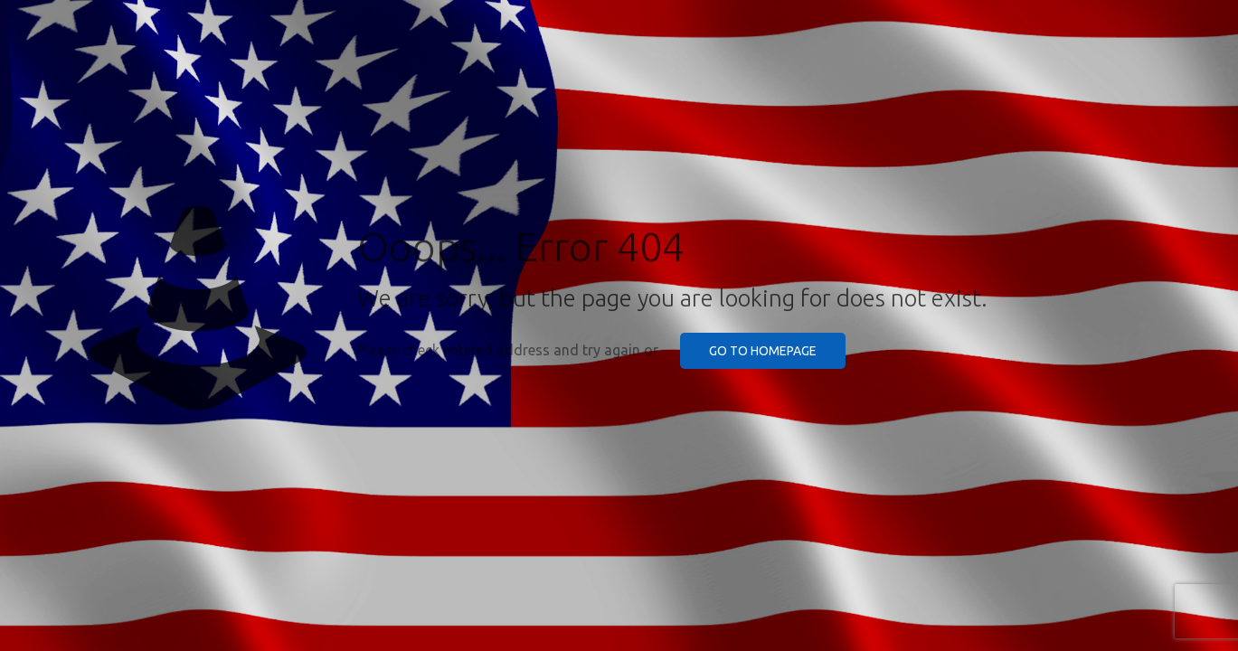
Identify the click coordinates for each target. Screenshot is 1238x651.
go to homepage (763, 351)
